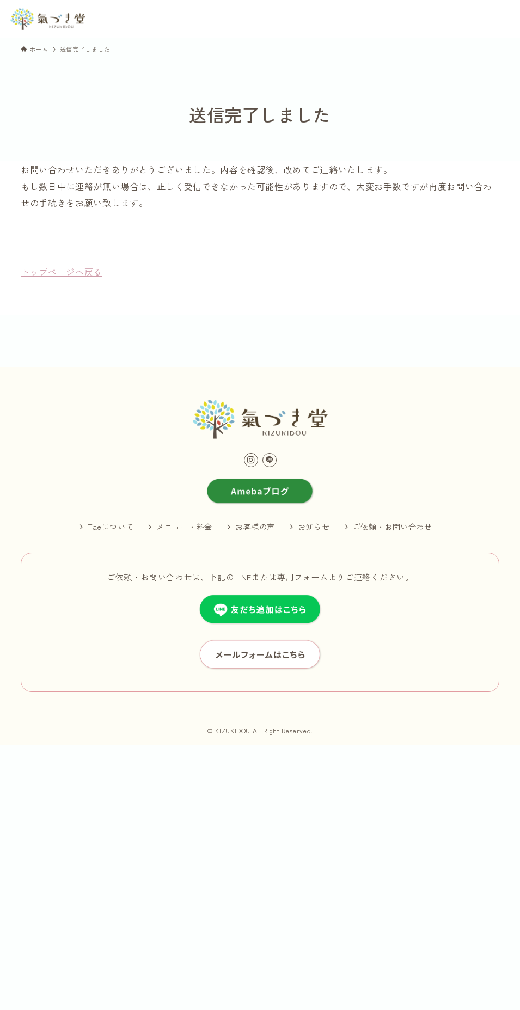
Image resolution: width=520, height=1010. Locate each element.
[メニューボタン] (498, 19)
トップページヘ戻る (61, 271)
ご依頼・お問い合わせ (392, 526)
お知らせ (314, 526)
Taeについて (110, 526)
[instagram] (251, 460)
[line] (269, 460)
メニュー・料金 (184, 526)
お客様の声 (255, 526)
